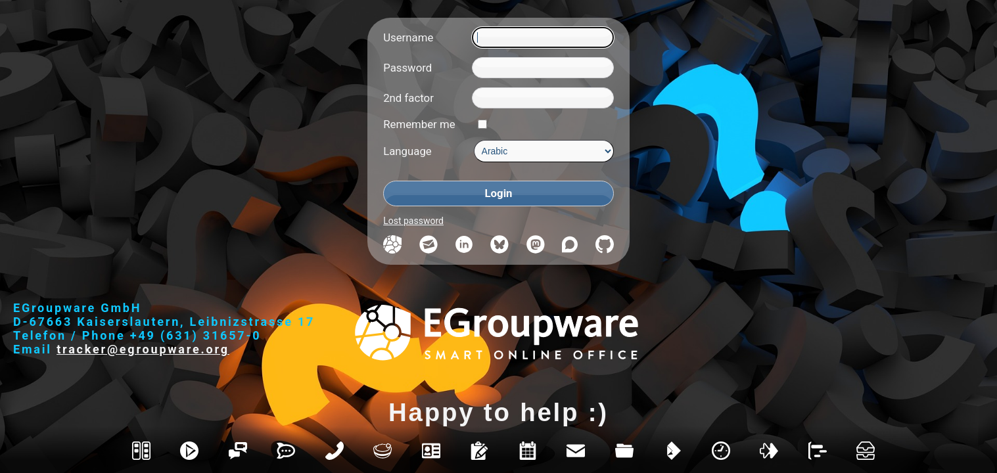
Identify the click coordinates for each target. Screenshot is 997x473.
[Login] (498, 193)
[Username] (542, 37)
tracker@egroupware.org (143, 349)
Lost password (413, 220)
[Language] (544, 151)
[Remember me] (482, 124)
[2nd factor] (542, 97)
